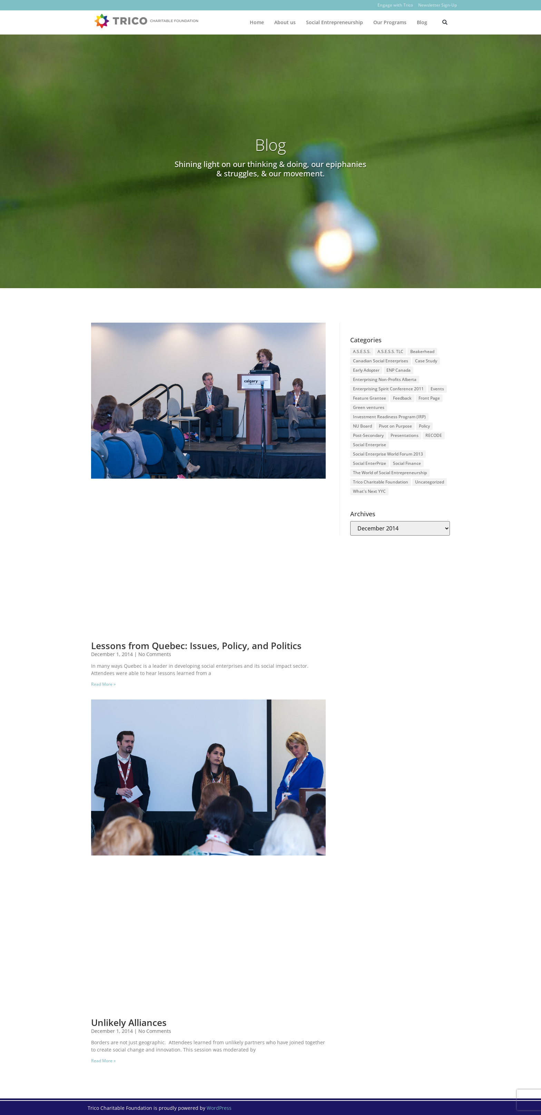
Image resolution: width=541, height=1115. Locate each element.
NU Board (362, 426)
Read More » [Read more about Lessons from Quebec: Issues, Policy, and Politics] (103, 684)
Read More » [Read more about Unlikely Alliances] (103, 1061)
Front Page (429, 398)
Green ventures (368, 407)
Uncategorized (429, 482)
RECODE (433, 435)
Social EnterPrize (369, 463)
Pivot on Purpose (395, 426)
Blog (422, 22)
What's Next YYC (369, 491)
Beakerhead (422, 351)
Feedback (402, 398)
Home (257, 22)
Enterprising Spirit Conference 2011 (388, 389)
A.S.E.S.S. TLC (390, 351)
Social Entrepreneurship (334, 22)
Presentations (405, 435)
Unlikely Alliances (129, 1022)
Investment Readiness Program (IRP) (389, 417)
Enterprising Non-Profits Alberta (384, 379)
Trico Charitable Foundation (380, 482)
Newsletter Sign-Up (437, 5)
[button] (445, 22)
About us (285, 22)
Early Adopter (366, 370)
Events (437, 389)
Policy (424, 426)
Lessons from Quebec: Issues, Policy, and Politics (196, 645)
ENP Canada (398, 370)
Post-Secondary (368, 435)
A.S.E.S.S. (362, 351)
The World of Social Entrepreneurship (390, 473)
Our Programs (389, 22)
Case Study (426, 361)
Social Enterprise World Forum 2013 (388, 454)
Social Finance (407, 463)
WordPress (219, 1108)
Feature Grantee (369, 398)
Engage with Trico (395, 5)
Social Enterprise (369, 445)
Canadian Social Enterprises (380, 361)
